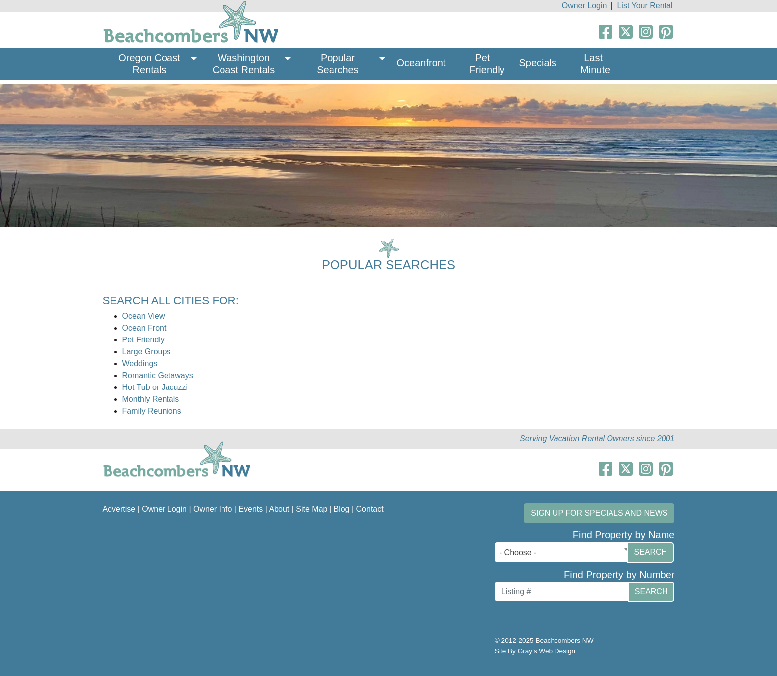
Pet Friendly (486, 63)
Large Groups (146, 351)
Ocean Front (144, 328)
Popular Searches (338, 63)
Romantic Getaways (157, 375)
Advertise (119, 509)
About (279, 509)
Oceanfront (421, 62)
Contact (370, 509)
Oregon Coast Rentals (150, 63)
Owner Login (584, 5)
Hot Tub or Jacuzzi (155, 387)
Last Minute (595, 63)
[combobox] (563, 552)
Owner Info (212, 509)
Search (650, 552)
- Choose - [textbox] (518, 552)
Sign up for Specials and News (599, 513)
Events (250, 509)
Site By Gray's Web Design (535, 651)
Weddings (140, 363)
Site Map (311, 509)
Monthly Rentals (150, 399)
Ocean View (143, 316)
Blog (341, 509)
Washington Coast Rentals (244, 63)
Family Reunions (151, 411)
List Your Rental (644, 5)
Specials (537, 62)
